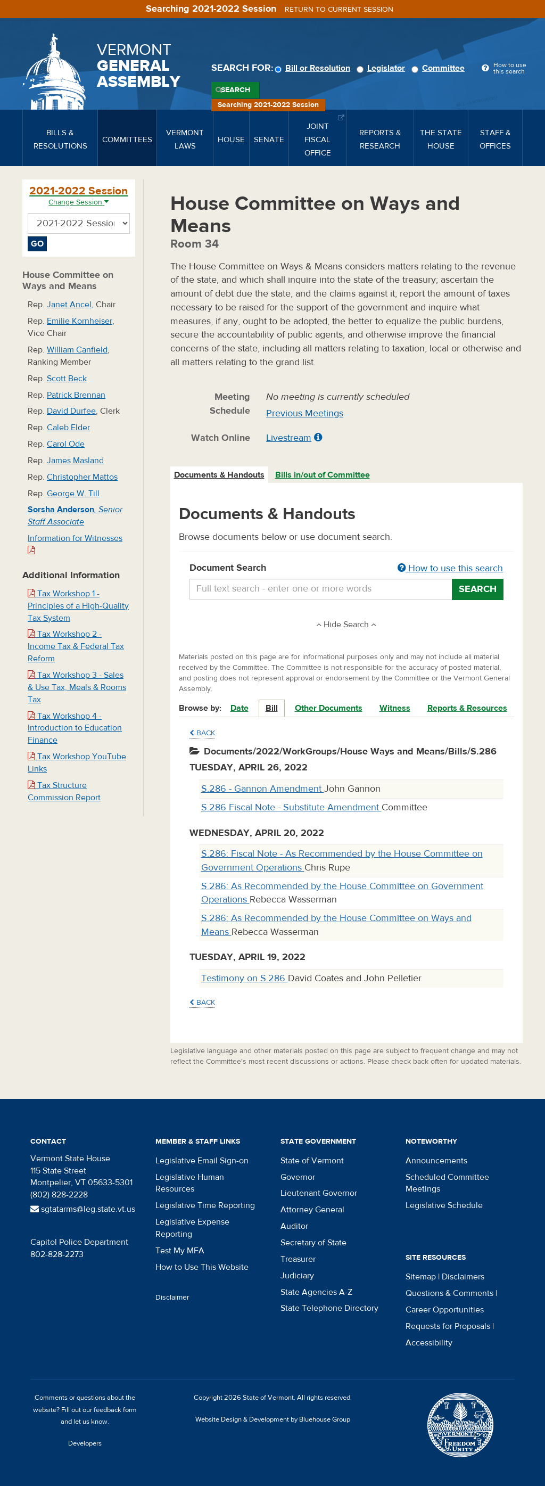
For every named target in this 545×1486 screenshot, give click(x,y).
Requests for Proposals (448, 1326)
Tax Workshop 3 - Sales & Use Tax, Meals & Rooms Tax (77, 687)
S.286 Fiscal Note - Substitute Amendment (291, 807)
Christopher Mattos (82, 477)
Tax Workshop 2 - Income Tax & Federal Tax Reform (76, 646)
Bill (272, 708)
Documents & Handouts (219, 475)
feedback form (115, 1410)
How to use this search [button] (450, 568)
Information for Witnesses (75, 544)
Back (202, 733)
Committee (440, 68)
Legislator (382, 68)
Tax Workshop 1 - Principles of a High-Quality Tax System (78, 605)
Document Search (346, 568)
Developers (85, 1443)
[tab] (219, 475)
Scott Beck (67, 378)
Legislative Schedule (444, 1205)
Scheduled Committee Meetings (447, 1183)
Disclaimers (463, 1276)
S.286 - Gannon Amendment (262, 789)
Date (239, 708)
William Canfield (77, 349)
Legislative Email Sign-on (202, 1160)
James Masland (75, 460)
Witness (394, 708)
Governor (297, 1177)
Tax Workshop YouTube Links (77, 762)
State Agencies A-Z (316, 1292)
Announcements (436, 1160)
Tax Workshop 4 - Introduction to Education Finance (75, 728)
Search (235, 90)
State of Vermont (312, 1160)
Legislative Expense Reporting (192, 1228)
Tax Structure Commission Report (64, 791)
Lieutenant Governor (318, 1193)
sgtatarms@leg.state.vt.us (82, 1209)
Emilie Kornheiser (79, 321)
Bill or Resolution (314, 68)
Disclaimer (172, 1297)
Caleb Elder (68, 427)
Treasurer (298, 1259)
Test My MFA (179, 1250)
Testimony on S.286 (244, 978)
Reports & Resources (467, 708)
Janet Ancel (69, 304)
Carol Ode (66, 444)
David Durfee (71, 411)
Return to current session (339, 9)
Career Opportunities (445, 1309)
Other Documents (328, 708)
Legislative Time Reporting (205, 1205)
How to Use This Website (202, 1267)
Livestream (288, 438)
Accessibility (429, 1342)
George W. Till (73, 493)
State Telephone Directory (329, 1308)
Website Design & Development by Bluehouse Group (272, 1419)
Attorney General (312, 1209)
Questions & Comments (449, 1293)
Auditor (294, 1226)
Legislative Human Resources (189, 1183)
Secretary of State (313, 1242)
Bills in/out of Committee (322, 475)
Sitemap (421, 1276)
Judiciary (297, 1275)
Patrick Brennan (76, 395)
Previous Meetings (304, 413)
